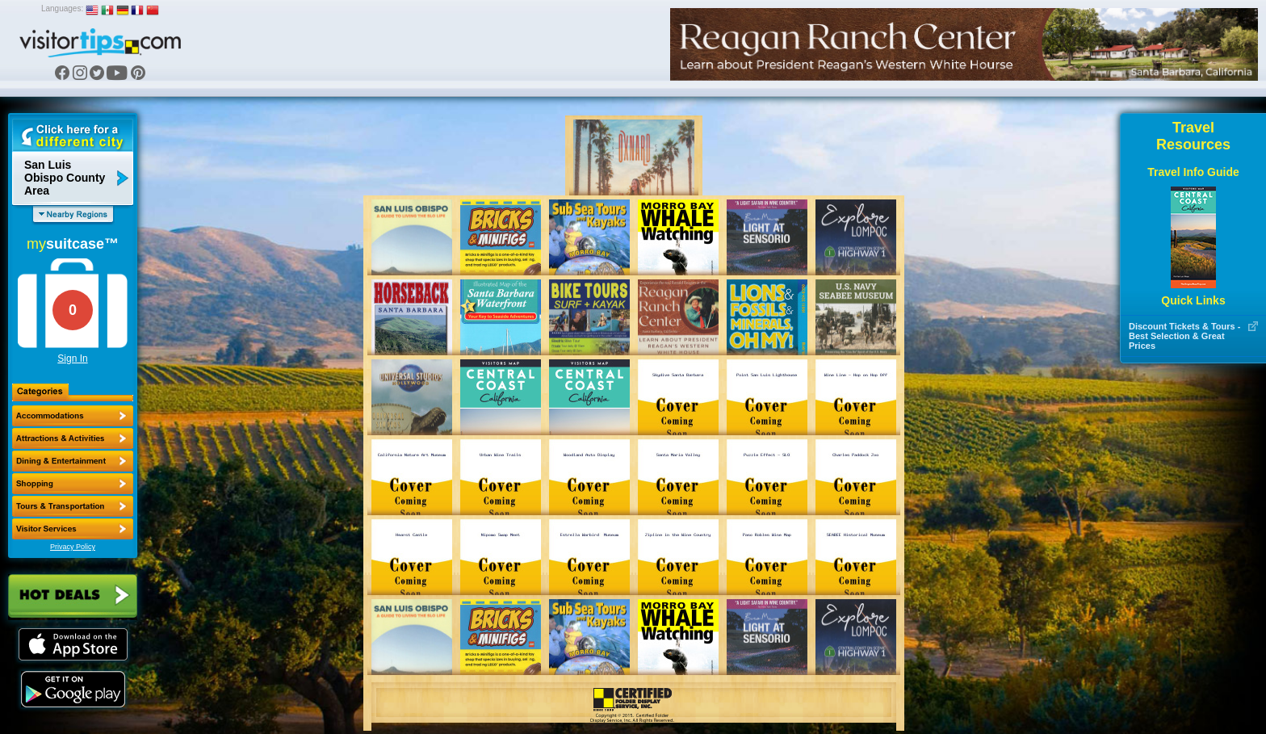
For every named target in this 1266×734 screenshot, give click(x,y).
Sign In (72, 358)
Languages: (62, 8)
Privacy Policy (72, 547)
